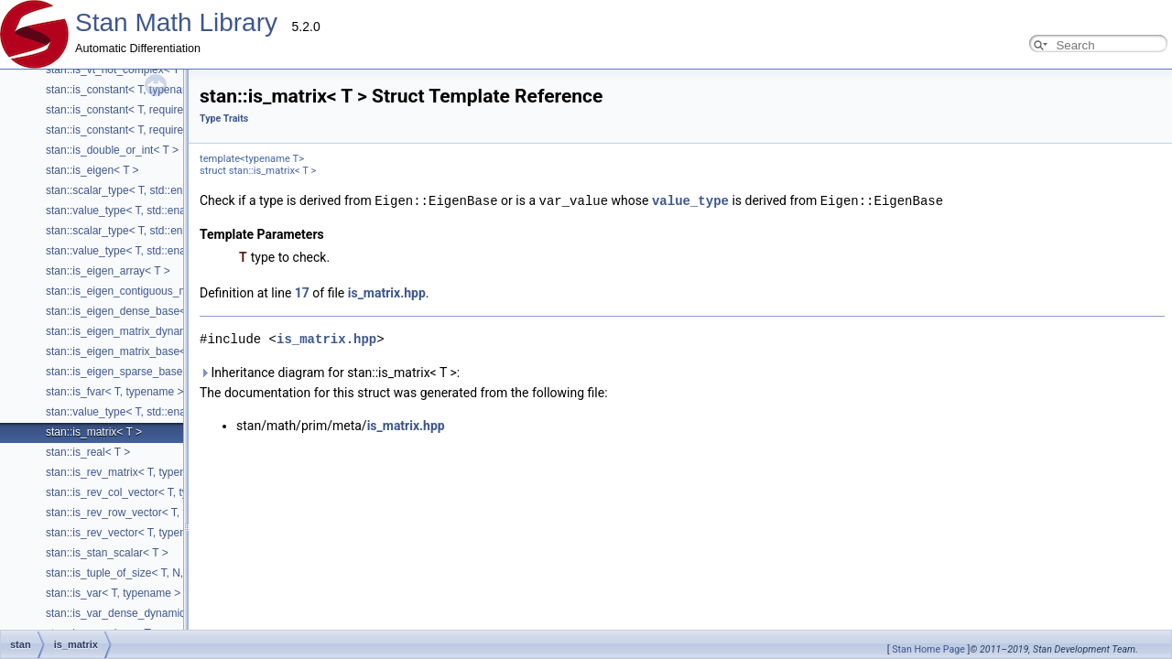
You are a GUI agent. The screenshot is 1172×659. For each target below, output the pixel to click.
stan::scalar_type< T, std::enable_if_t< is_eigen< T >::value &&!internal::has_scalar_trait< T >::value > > (297, 230)
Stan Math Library (176, 22)
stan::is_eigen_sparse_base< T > (127, 371)
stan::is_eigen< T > (92, 170)
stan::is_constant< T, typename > (126, 89)
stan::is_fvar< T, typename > (115, 391)
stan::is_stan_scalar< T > (107, 552)
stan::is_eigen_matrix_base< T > (125, 351)
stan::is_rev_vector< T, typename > (131, 532)
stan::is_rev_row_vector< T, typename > (143, 512)
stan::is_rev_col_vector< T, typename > (141, 492)
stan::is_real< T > (88, 452)
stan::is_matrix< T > (94, 432)
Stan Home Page (928, 649)
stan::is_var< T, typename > (113, 593)
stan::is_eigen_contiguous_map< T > (135, 291)
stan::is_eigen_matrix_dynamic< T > (134, 331)
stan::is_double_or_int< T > (112, 150)
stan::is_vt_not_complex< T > (117, 69)
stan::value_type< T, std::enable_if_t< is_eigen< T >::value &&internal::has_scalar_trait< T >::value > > (294, 210)
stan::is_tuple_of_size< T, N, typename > (145, 573)
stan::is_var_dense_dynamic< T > (128, 613)
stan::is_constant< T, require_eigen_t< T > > (153, 130)
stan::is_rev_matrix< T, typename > (131, 472)
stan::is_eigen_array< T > (108, 271)
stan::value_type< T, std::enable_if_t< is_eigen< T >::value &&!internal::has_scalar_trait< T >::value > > (296, 250)
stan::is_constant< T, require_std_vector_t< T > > (165, 109)
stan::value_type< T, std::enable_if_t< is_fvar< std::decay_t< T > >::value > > (232, 411)
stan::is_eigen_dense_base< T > (125, 311)
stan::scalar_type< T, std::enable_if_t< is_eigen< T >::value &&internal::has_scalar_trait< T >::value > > (296, 190)
